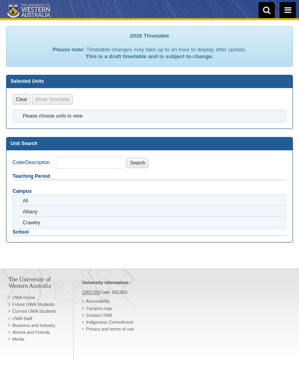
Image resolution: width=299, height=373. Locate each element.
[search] (267, 10)
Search (137, 163)
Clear (22, 99)
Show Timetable (52, 99)
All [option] (25, 201)
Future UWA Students (33, 304)
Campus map (99, 308)
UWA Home (23, 297)
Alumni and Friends (31, 332)
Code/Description (31, 162)
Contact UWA (99, 315)
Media (18, 339)
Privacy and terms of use (110, 329)
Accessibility (98, 301)
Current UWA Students (34, 311)
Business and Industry (33, 325)
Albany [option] (30, 212)
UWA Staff (22, 318)
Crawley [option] (31, 222)
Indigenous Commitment (109, 322)
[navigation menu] (288, 10)
